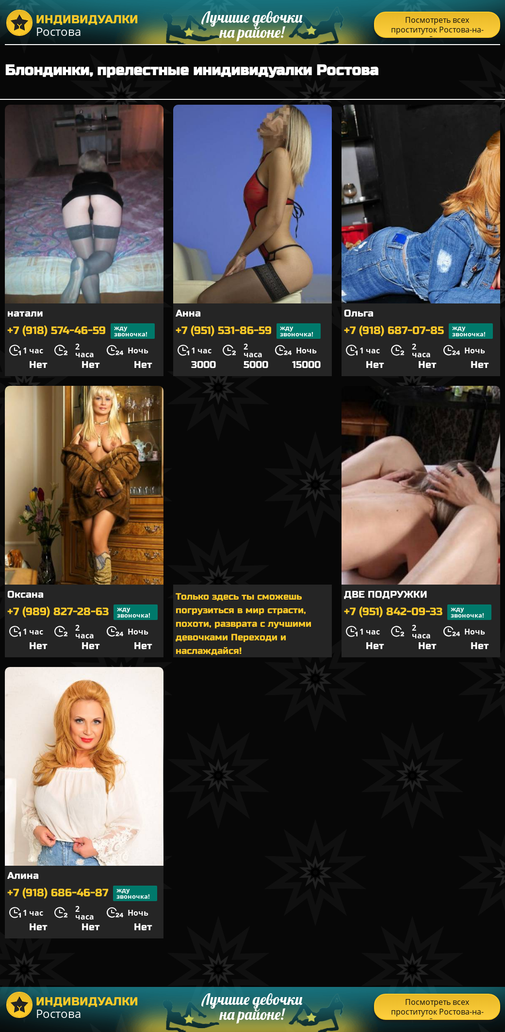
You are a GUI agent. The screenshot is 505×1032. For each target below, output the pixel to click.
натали (25, 313)
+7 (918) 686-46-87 (82, 893)
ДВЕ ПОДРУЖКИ (385, 594)
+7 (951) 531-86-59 (248, 331)
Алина (23, 876)
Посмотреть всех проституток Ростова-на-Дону (437, 26)
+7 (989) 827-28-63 (82, 612)
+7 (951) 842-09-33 (417, 612)
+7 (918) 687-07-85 (418, 331)
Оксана (25, 594)
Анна (188, 313)
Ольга (359, 313)
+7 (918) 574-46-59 (81, 331)
